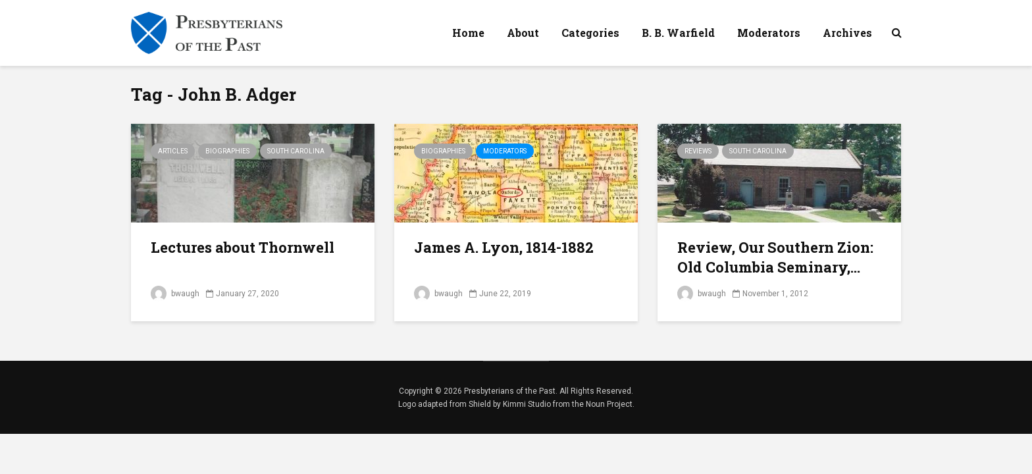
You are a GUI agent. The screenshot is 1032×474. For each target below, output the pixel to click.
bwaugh (175, 293)
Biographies (227, 151)
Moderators (768, 33)
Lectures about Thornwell (242, 247)
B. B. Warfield (678, 33)
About (523, 33)
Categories (590, 33)
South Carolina (295, 151)
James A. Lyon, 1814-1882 (504, 247)
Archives (847, 33)
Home (468, 33)
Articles (173, 151)
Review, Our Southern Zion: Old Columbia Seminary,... (775, 257)
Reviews (697, 151)
